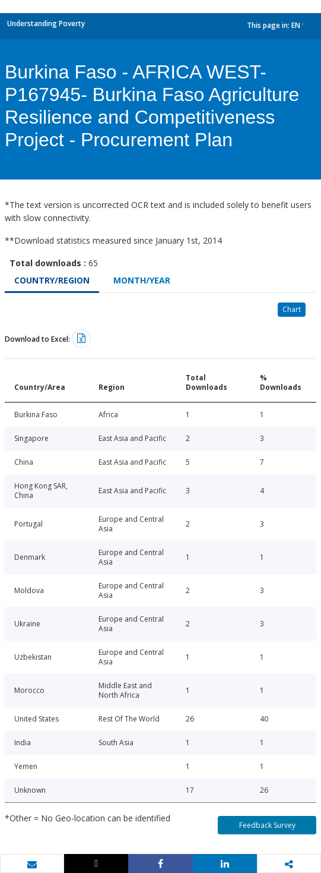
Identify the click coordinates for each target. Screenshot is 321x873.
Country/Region (52, 280)
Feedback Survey (267, 825)
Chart (291, 309)
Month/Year (141, 280)
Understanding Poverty (46, 23)
